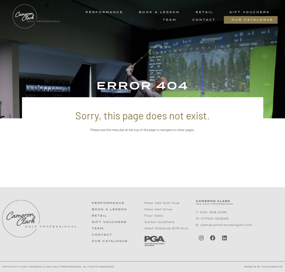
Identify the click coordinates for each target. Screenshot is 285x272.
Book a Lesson (159, 12)
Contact (204, 20)
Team (169, 20)
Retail (204, 12)
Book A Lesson (109, 209)
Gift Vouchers (249, 12)
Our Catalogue (252, 20)
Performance (104, 12)
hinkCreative (273, 266)
